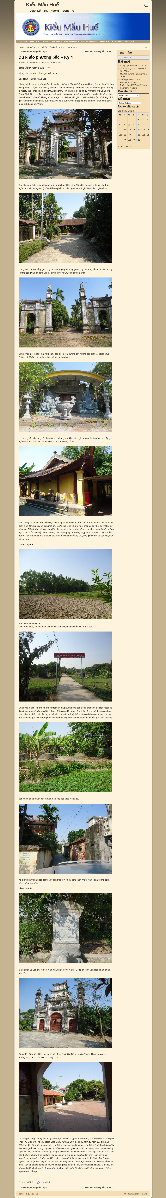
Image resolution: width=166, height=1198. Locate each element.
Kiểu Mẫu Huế (42, 4)
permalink (45, 1182)
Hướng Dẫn (116, 41)
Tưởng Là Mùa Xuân (130, 79)
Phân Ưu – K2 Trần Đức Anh (134, 85)
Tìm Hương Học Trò (130, 68)
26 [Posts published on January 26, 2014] (148, 134)
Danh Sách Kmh (70, 41)
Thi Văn (45, 41)
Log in (144, 47)
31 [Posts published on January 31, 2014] (139, 139)
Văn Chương (33, 47)
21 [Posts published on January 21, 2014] (125, 134)
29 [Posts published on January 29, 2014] (129, 139)
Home (22, 47)
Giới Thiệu (23, 41)
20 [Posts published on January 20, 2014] (120, 134)
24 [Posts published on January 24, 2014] (139, 134)
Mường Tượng (127, 74)
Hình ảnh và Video (88, 41)
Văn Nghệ (56, 41)
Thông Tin (33, 41)
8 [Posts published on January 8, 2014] (129, 124)
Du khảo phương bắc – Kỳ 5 (99, 51)
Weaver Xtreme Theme (137, 1194)
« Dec (121, 146)
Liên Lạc (128, 41)
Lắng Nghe (125, 65)
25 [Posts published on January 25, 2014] (143, 134)
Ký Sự (45, 47)
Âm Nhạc (103, 41)
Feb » (128, 146)
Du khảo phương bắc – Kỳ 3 (33, 51)
